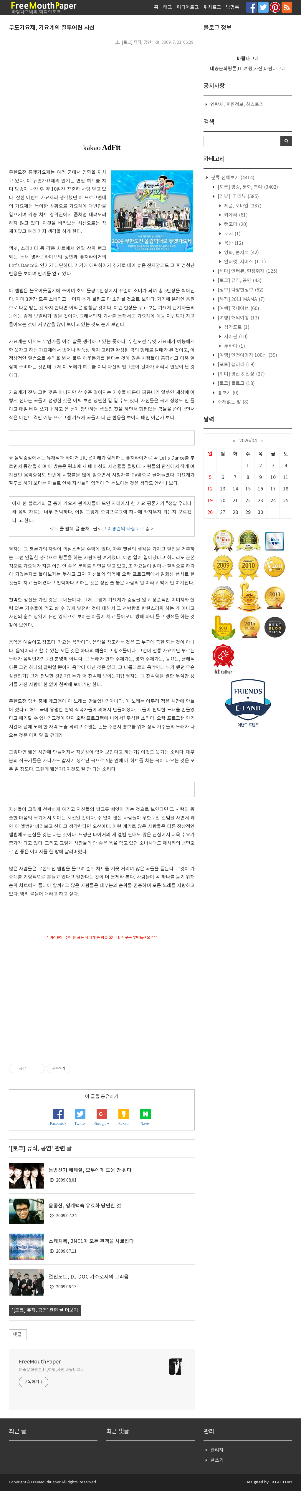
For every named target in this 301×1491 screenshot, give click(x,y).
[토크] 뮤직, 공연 (136, 42)
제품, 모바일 (242, 206)
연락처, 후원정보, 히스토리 (237, 104)
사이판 (235, 336)
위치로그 (212, 7)
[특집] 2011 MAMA (240, 299)
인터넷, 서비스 (244, 261)
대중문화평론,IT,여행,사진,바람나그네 (52, 1370)
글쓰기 (217, 1460)
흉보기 (227, 393)
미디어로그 (188, 7)
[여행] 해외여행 (237, 318)
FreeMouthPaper (40, 1362)
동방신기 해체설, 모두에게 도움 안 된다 (90, 1170)
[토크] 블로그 (235, 383)
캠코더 (235, 224)
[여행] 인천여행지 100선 (246, 355)
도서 (232, 234)
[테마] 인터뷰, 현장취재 (246, 271)
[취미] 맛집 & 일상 (240, 374)
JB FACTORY (280, 1482)
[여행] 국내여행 (237, 308)
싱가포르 (236, 327)
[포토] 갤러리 (235, 364)
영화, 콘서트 (241, 252)
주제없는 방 (232, 402)
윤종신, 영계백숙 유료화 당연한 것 (85, 1206)
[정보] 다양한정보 (240, 290)
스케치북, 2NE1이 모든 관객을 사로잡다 (91, 1241)
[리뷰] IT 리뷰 (237, 196)
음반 (233, 243)
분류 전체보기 (232, 177)
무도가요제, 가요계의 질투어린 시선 (52, 27)
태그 (167, 7)
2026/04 (248, 440)
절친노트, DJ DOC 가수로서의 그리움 (89, 1277)
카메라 (235, 215)
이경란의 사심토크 (126, 529)
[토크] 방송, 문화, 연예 (247, 187)
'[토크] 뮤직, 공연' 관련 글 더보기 (45, 1310)
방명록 (232, 7)
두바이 (234, 346)
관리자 (217, 1450)
